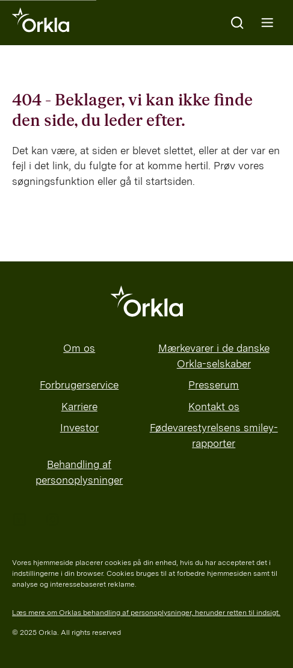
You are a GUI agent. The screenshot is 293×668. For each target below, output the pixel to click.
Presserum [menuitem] (213, 385)
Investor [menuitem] (79, 428)
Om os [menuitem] (79, 348)
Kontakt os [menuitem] (213, 407)
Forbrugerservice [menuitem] (79, 385)
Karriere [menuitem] (79, 407)
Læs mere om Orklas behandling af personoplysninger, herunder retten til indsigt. (146, 612)
